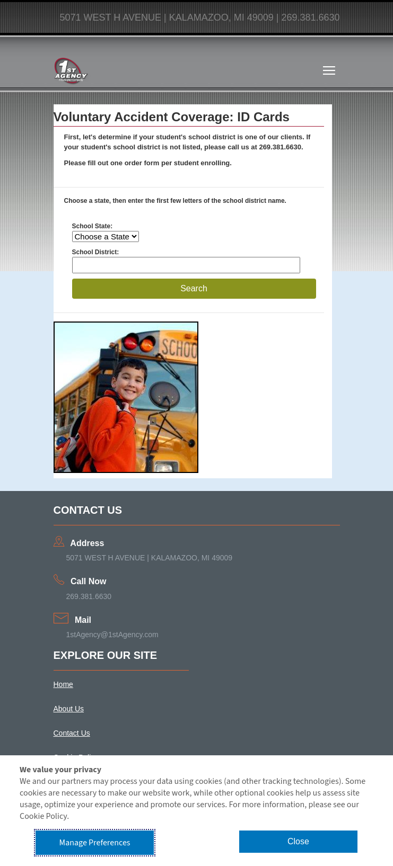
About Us (69, 708)
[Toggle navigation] (329, 70)
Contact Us (72, 733)
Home (63, 684)
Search (193, 288)
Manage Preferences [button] (94, 843)
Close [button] (298, 841)
